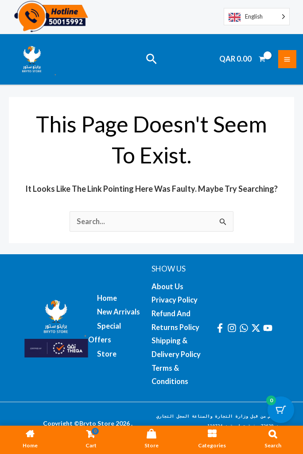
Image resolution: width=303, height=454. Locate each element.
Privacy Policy (176, 302)
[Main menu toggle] (287, 59)
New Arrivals (118, 314)
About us (168, 288)
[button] (151, 60)
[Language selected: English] (257, 16)
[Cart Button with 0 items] (281, 409)
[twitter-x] (257, 331)
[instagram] (233, 331)
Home (107, 301)
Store (107, 356)
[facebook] (221, 331)
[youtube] (269, 331)
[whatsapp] (245, 331)
